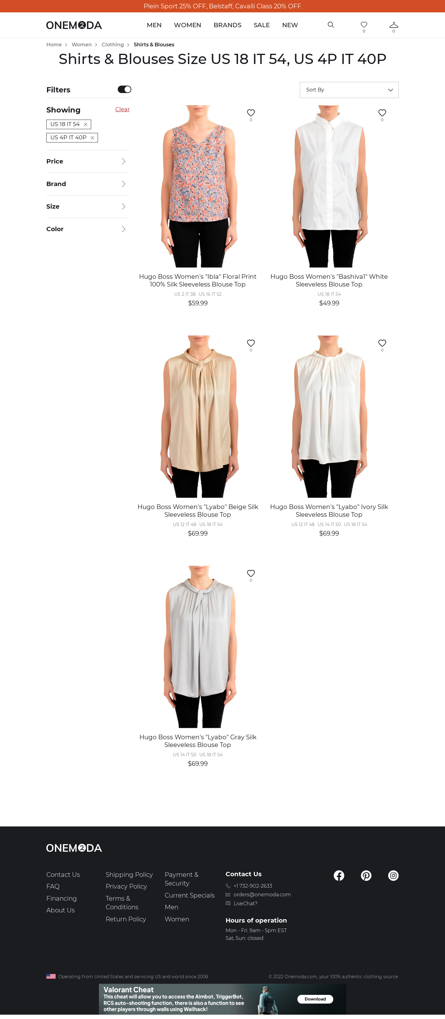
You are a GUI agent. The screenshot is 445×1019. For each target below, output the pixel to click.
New (290, 25)
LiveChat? (245, 903)
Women (187, 25)
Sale (262, 25)
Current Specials (190, 895)
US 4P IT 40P (72, 137)
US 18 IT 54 (68, 124)
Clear (122, 109)
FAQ (53, 886)
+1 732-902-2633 (253, 886)
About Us (60, 910)
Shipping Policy (129, 874)
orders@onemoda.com (262, 895)
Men (154, 25)
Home (54, 45)
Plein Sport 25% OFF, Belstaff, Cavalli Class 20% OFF (222, 6)
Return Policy (126, 919)
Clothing (113, 45)
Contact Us (63, 874)
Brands (227, 25)
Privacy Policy (126, 886)
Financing (61, 898)
